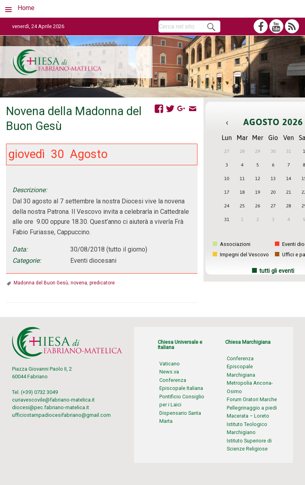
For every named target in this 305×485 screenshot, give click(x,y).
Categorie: (26, 260)
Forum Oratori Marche (252, 399)
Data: (20, 249)
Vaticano (169, 364)
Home (26, 8)
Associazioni (231, 244)
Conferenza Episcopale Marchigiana (241, 366)
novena (79, 283)
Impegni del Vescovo (241, 255)
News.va (169, 372)
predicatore (102, 283)
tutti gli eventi (276, 271)
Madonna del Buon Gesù (41, 283)
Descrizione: (29, 190)
